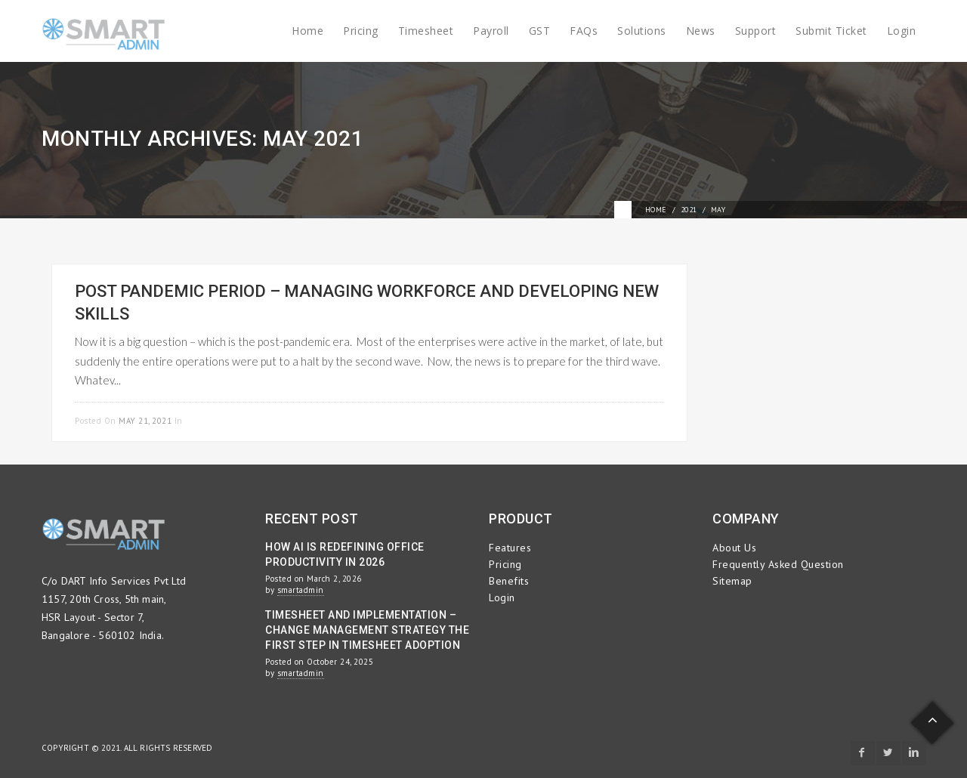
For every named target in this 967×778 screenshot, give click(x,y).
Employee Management (236, 420)
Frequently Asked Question (778, 564)
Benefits (509, 581)
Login (901, 30)
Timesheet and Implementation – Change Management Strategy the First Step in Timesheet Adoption (367, 630)
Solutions (641, 30)
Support (756, 30)
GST (540, 30)
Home (307, 30)
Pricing (360, 30)
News (700, 30)
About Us (734, 547)
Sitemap (732, 581)
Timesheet (426, 30)
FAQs (584, 30)
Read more (639, 419)
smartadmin (300, 590)
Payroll (491, 30)
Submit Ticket (831, 30)
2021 (689, 210)
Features (510, 547)
